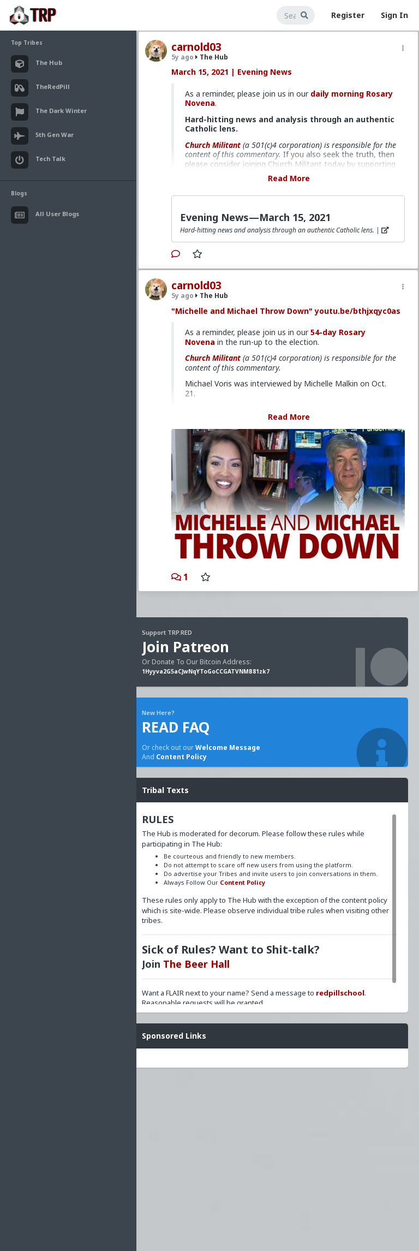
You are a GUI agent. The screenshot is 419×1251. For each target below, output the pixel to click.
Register (347, 15)
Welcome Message (227, 747)
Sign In (394, 15)
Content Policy (181, 756)
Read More (289, 178)
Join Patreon (185, 647)
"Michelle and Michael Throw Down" (242, 311)
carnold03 (196, 47)
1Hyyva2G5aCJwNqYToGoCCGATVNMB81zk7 (206, 671)
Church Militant (213, 145)
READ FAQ (176, 727)
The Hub (211, 57)
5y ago (182, 57)
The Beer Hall (196, 963)
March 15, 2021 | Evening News (231, 72)
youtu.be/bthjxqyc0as (357, 311)
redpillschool (340, 993)
